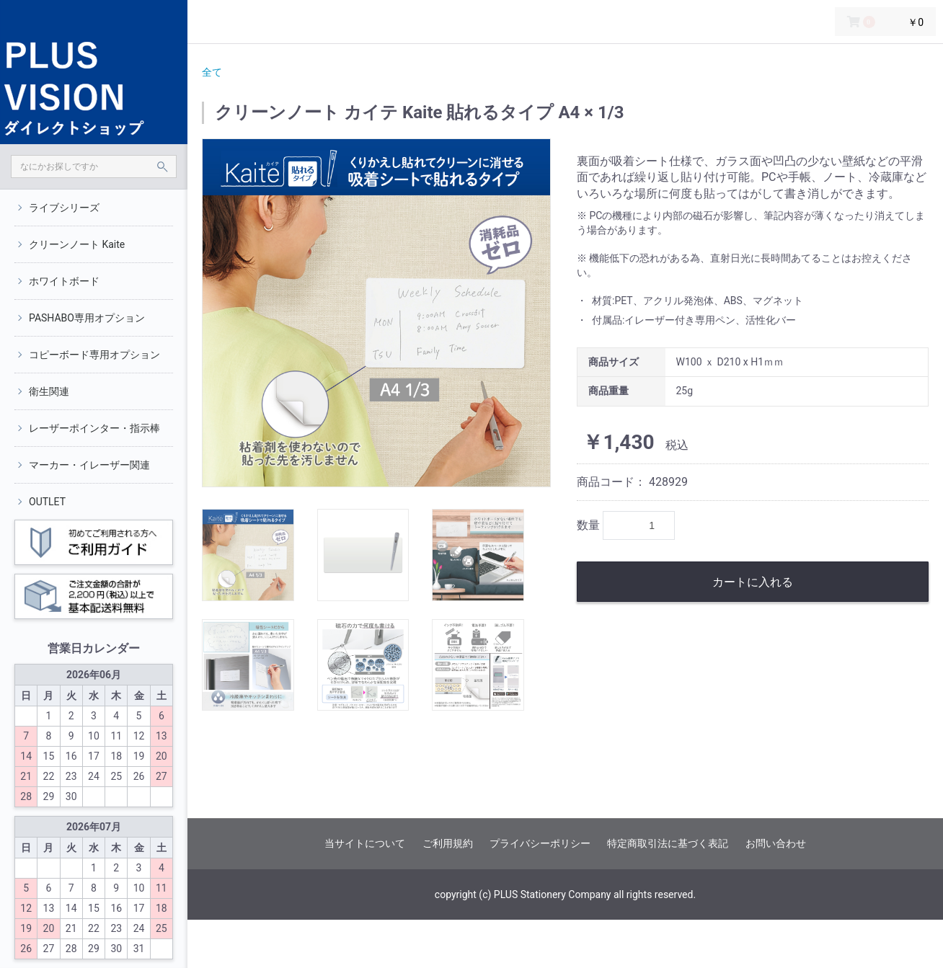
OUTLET (47, 501)
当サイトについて (364, 843)
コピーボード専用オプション (94, 354)
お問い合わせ (775, 843)
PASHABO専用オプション (87, 318)
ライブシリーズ (64, 207)
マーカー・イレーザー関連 (89, 465)
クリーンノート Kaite (77, 244)
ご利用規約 (447, 843)
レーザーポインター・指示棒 (94, 428)
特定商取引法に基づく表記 (667, 843)
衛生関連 (49, 391)
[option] (376, 312)
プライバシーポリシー (540, 843)
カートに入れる (752, 582)
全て (212, 72)
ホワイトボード (64, 281)
